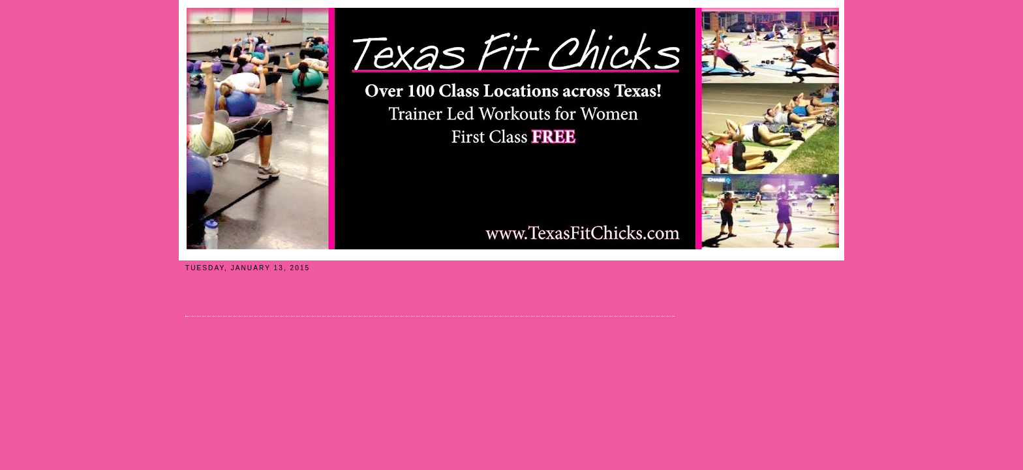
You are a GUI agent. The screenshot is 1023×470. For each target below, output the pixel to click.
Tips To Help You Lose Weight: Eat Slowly (287, 285)
